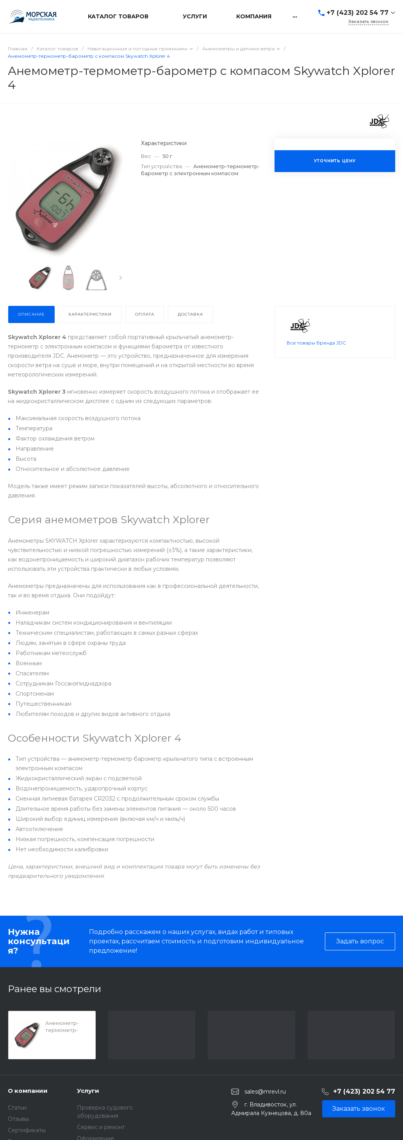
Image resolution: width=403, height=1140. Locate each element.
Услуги (88, 1090)
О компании (28, 1090)
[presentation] (120, 277)
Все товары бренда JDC (316, 352)
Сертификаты (27, 1130)
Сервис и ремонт (101, 1127)
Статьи (17, 1107)
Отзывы (18, 1118)
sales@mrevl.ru (265, 1091)
